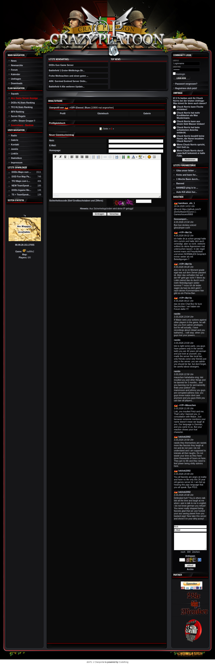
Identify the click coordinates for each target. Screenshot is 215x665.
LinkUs (14, 153)
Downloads (16, 83)
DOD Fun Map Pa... (21, 176)
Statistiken (16, 158)
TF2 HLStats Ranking (22, 107)
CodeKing (123, 662)
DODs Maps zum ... (21, 172)
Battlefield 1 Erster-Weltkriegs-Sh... (67, 70)
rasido (177, 314)
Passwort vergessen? (186, 84)
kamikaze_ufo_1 (186, 203)
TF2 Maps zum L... (21, 181)
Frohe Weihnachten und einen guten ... (68, 76)
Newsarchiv (17, 65)
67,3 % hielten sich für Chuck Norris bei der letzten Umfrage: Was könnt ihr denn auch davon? (190, 101)
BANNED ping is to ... (187, 188)
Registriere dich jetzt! (186, 88)
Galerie (14, 140)
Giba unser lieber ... (186, 170)
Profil (63, 113)
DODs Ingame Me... (21, 190)
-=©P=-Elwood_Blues (80, 108)
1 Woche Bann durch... (188, 179)
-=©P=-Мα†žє (185, 232)
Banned (180, 183)
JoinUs (14, 149)
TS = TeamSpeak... (21, 194)
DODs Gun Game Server (61, 65)
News (14, 61)
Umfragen (16, 79)
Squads (15, 94)
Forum (14, 70)
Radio (14, 135)
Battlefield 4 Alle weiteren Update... (66, 86)
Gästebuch (103, 113)
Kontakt (15, 144)
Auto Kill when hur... (186, 192)
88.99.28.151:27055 (24, 245)
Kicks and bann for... (186, 175)
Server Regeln (18, 116)
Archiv (190, 569)
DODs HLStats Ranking (23, 103)
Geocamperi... (181, 219)
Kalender (15, 74)
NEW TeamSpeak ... (21, 185)
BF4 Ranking (17, 112)
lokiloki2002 (184, 437)
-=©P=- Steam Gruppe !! (23, 121)
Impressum (16, 162)
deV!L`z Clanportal (95, 662)
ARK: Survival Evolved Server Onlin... (68, 81)
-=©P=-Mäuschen (187, 405)
